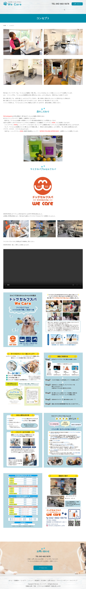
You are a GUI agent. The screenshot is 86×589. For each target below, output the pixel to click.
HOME (4, 23)
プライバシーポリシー (62, 578)
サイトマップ (73, 578)
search (71, 9)
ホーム (17, 9)
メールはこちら (43, 566)
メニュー (45, 9)
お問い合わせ (77, 4)
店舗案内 (26, 9)
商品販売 (54, 9)
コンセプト (36, 9)
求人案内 (63, 9)
